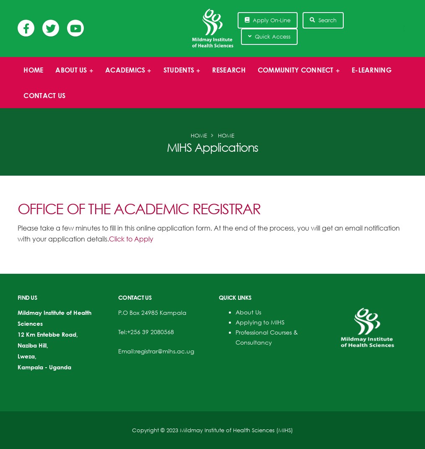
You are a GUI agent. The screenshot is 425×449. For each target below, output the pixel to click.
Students (179, 74)
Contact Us (44, 95)
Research (228, 70)
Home (33, 70)
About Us (248, 312)
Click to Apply (131, 239)
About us (71, 74)
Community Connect (295, 74)
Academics (126, 74)
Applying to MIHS (260, 322)
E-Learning (371, 70)
